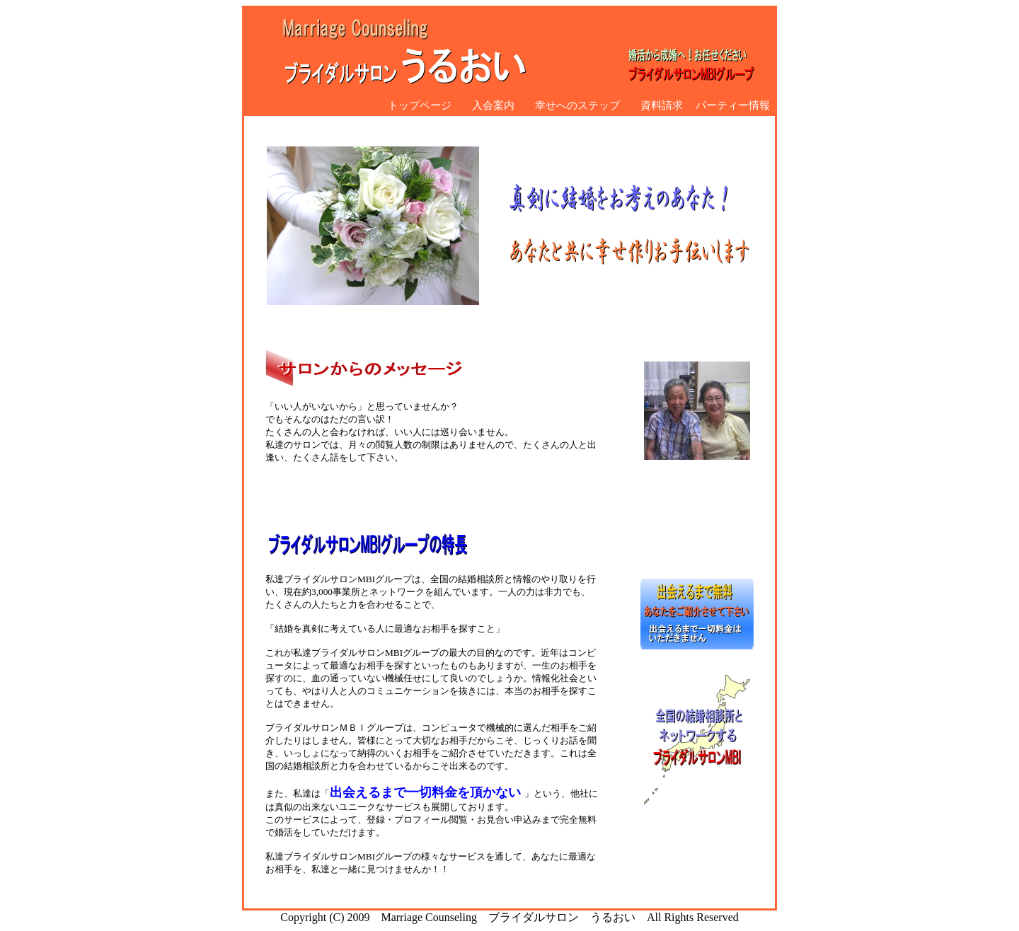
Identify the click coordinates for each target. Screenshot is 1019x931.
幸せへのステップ (572, 105)
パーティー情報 (733, 105)
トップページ (419, 105)
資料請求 (656, 105)
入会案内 (487, 105)
